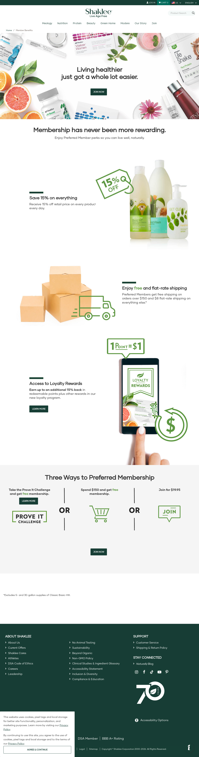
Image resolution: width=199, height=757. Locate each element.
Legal (82, 752)
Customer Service (149, 643)
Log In (150, 2)
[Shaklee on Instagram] (136, 675)
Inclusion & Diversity (87, 680)
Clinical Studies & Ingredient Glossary (100, 668)
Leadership (16, 680)
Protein (77, 23)
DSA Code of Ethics (23, 668)
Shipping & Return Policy (154, 649)
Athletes (14, 662)
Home (9, 30)
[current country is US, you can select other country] (176, 2)
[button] (189, 748)
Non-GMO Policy (84, 662)
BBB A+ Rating (113, 741)
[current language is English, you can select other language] (191, 2)
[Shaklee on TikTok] (151, 673)
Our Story (140, 23)
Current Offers (18, 649)
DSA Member (88, 741)
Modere (125, 23)
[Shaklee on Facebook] (144, 675)
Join (154, 23)
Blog (146, 666)
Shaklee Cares (19, 655)
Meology (47, 23)
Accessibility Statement (90, 674)
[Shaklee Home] (99, 13)
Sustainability (82, 649)
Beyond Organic (84, 655)
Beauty (91, 23)
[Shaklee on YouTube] (159, 675)
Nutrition (62, 23)
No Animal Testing (86, 643)
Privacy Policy (16, 743)
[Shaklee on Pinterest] (167, 675)
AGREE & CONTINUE (37, 749)
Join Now (98, 92)
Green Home (108, 23)
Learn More (38, 409)
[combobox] (180, 13)
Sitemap (93, 752)
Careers (14, 674)
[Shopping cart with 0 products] (163, 2)
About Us (15, 643)
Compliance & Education (91, 687)
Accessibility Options (154, 723)
